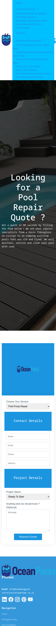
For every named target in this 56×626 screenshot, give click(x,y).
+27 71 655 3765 (9, 582)
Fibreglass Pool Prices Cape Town (30, 61)
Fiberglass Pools (9, 619)
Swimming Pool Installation (31, 13)
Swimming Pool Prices (28, 24)
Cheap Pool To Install (28, 66)
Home (19, 3)
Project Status (13, 492)
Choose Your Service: (17, 401)
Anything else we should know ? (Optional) (23, 506)
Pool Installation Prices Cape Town (30, 47)
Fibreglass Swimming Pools (31, 20)
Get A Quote (23, 28)
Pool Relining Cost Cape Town (33, 73)
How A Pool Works (26, 70)
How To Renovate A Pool (30, 77)
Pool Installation (9, 625)
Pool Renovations (26, 17)
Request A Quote (28, 537)
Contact (20, 33)
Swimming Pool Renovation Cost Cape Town (32, 54)
